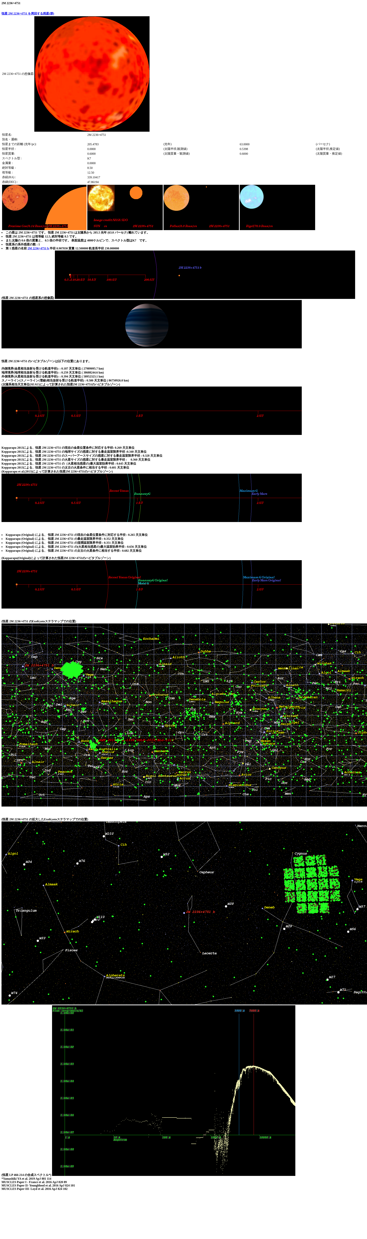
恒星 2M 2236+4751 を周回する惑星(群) (28, 13)
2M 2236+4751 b (39, 248)
